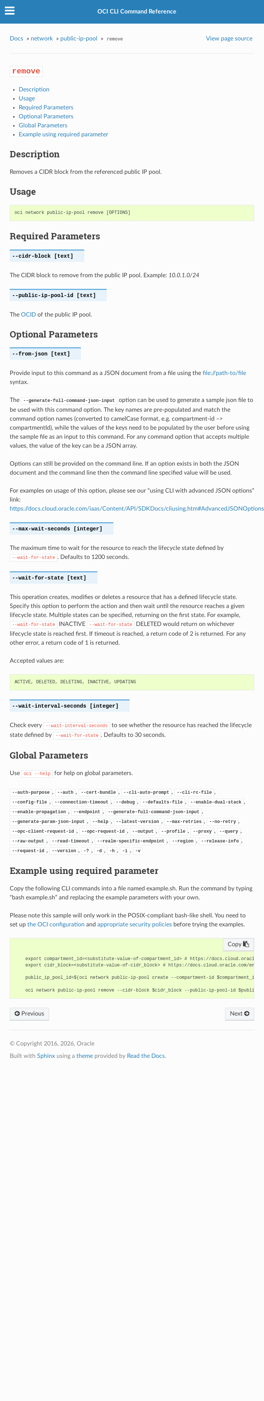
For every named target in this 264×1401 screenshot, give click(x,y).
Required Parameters (46, 108)
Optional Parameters (46, 116)
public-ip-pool (78, 39)
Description (34, 90)
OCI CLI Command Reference (136, 12)
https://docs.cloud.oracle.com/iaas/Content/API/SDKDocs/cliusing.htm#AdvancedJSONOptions (137, 509)
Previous (29, 1014)
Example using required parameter (63, 134)
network (42, 39)
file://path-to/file (224, 373)
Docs (16, 39)
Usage (27, 99)
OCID (28, 315)
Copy (238, 944)
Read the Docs (146, 1056)
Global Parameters (43, 125)
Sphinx (46, 1056)
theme (84, 1056)
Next (239, 1014)
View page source (229, 39)
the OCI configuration (56, 925)
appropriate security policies (134, 925)
